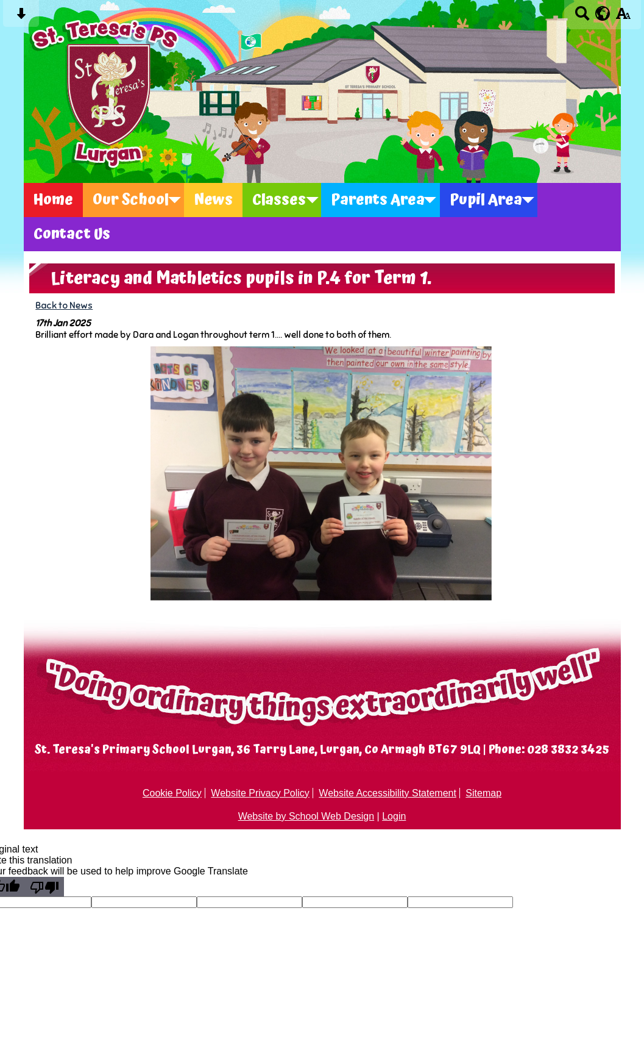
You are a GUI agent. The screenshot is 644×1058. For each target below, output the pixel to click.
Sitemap (483, 793)
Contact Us (72, 234)
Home (53, 200)
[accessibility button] (623, 17)
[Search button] (582, 17)
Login (394, 816)
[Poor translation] (44, 886)
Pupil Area (486, 200)
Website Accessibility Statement (387, 793)
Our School (131, 200)
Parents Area (378, 200)
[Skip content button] (21, 17)
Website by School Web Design (306, 816)
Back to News (64, 305)
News (213, 200)
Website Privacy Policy (260, 793)
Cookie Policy (172, 793)
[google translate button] (603, 13)
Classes (279, 200)
